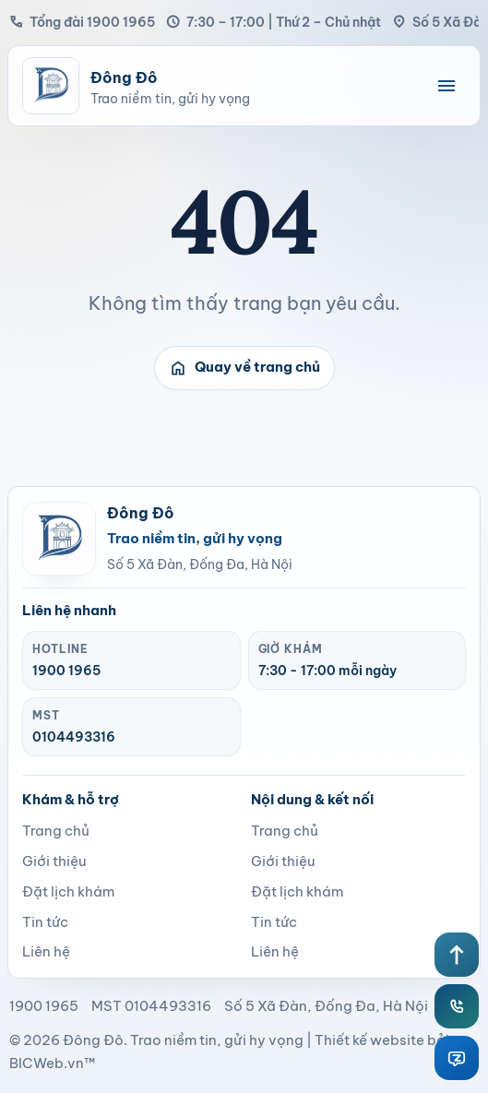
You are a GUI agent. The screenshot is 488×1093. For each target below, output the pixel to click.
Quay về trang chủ (244, 368)
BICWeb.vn (46, 1063)
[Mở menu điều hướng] (446, 85)
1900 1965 (66, 670)
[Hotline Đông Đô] (456, 1006)
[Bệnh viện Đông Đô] (220, 85)
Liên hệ (46, 951)
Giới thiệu (54, 861)
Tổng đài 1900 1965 (82, 21)
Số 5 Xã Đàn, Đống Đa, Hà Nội (199, 564)
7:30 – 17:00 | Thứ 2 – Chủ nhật (273, 21)
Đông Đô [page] (93, 1040)
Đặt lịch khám (68, 891)
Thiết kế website (369, 1040)
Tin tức (45, 922)
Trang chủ (55, 830)
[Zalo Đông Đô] (456, 1058)
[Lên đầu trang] (456, 955)
